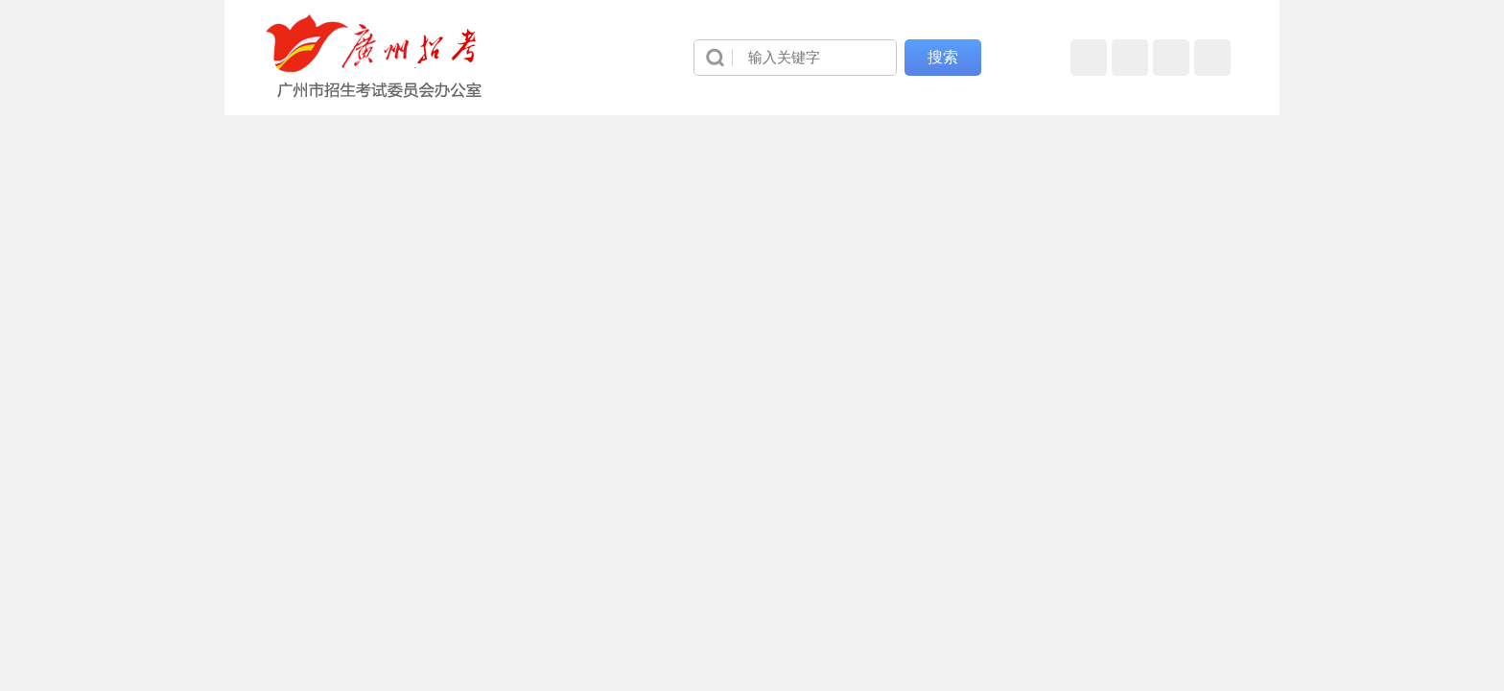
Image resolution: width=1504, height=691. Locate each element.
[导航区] (752, 57)
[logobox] (374, 56)
